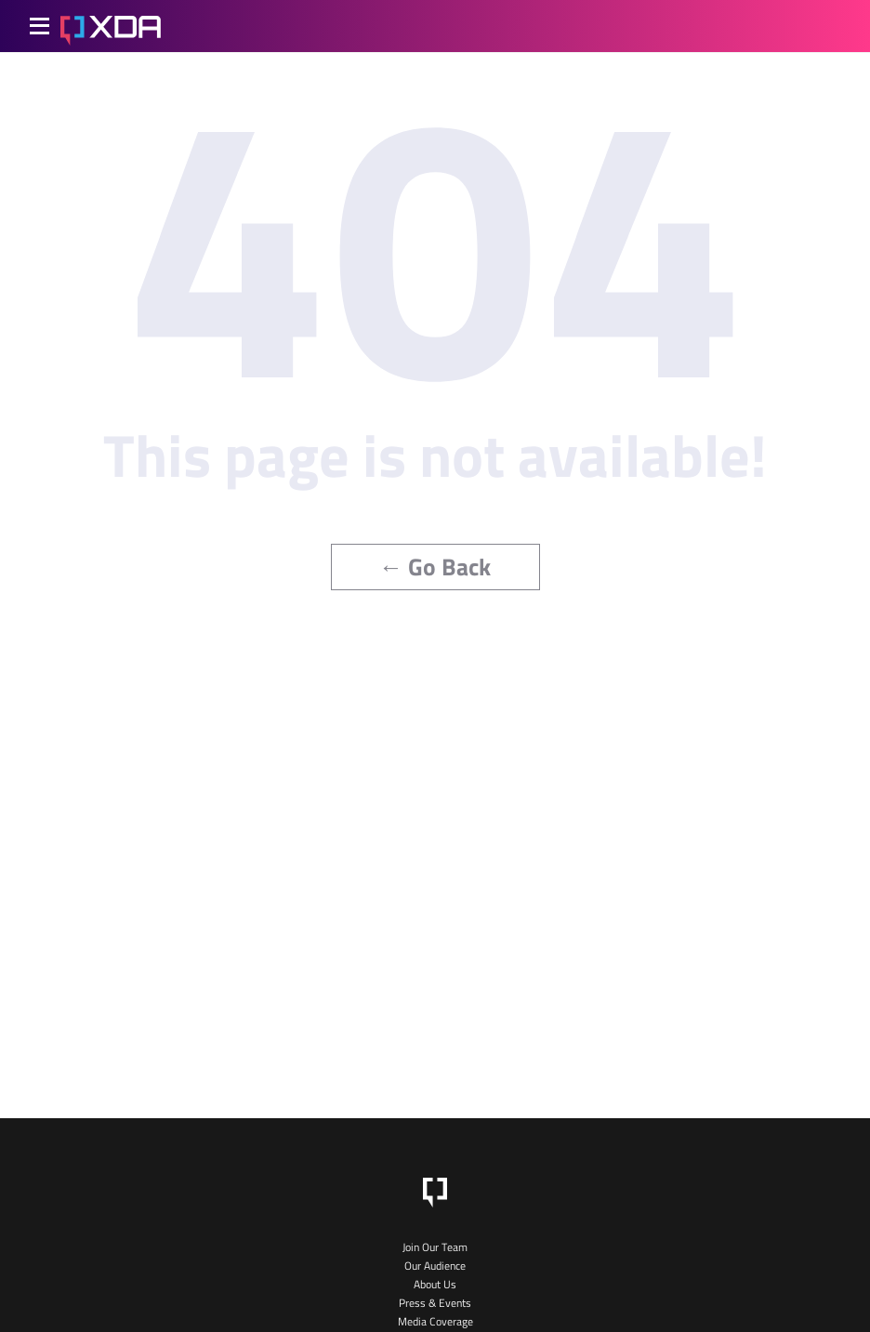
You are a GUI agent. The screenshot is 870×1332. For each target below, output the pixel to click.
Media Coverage (435, 1321)
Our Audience (435, 1265)
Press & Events (435, 1303)
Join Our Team (435, 1247)
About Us (435, 1284)
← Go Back (435, 566)
